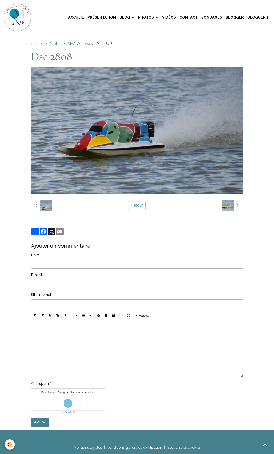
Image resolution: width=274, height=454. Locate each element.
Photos (146, 17)
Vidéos (169, 17)
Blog (125, 17)
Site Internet (41, 294)
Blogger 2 (257, 17)
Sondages (211, 17)
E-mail (36, 275)
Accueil (76, 17)
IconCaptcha (67, 412)
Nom (35, 255)
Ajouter (40, 422)
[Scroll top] (265, 445)
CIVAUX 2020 (78, 44)
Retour (137, 205)
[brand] (18, 17)
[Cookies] (10, 444)
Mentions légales (87, 447)
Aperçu (142, 315)
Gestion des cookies (184, 447)
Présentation (102, 17)
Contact (189, 17)
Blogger (235, 17)
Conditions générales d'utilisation (134, 447)
